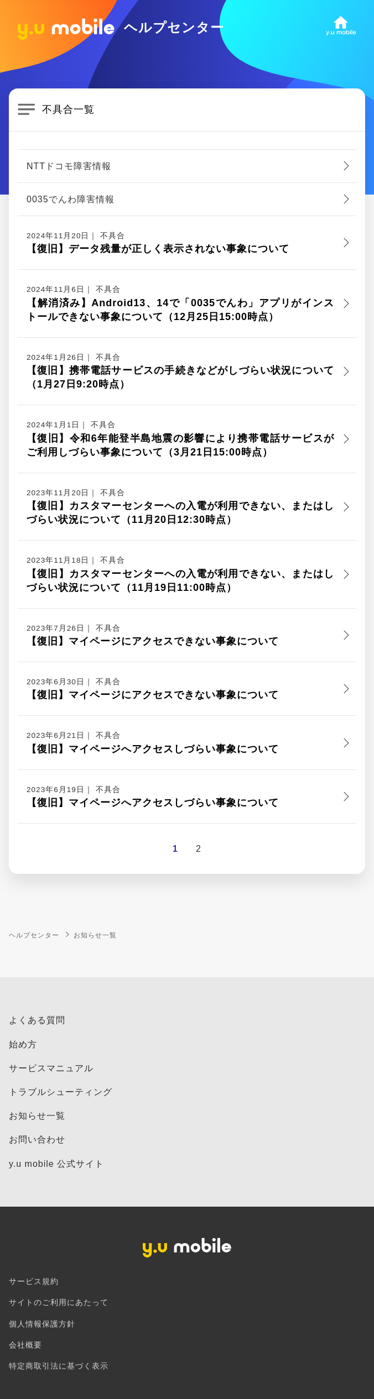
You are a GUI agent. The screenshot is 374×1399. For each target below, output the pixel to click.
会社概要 (25, 1345)
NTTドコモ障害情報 (69, 166)
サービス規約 (34, 1281)
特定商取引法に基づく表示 (58, 1366)
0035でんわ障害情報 (71, 199)
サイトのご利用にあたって (58, 1302)
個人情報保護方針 (42, 1324)
